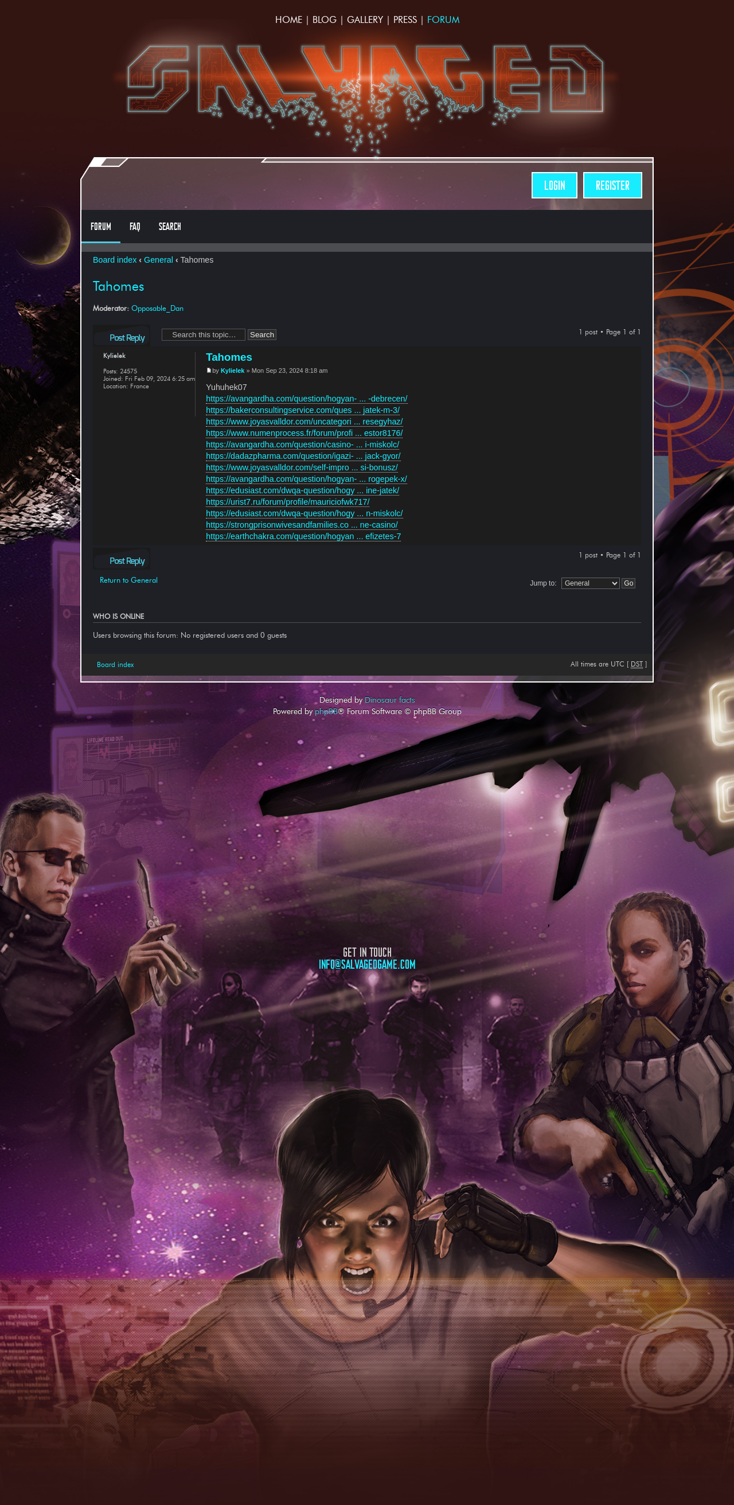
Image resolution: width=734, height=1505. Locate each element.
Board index (114, 259)
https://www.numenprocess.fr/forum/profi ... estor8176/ (304, 433)
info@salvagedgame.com (367, 964)
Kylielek (233, 370)
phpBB (326, 711)
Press (405, 19)
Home (288, 19)
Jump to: (543, 583)
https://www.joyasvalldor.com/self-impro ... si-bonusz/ (302, 467)
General (158, 259)
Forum (443, 19)
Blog (325, 19)
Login (554, 185)
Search (170, 226)
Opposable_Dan (157, 308)
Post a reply (121, 335)
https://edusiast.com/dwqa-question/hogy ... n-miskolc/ (304, 513)
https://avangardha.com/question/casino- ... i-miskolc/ (302, 444)
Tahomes (118, 286)
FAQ (135, 226)
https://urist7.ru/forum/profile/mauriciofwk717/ (287, 501)
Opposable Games (367, 1068)
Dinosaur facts (390, 700)
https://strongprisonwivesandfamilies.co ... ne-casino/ (302, 524)
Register (613, 185)
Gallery (365, 19)
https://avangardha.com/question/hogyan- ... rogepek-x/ (306, 479)
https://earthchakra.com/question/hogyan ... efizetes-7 (303, 536)
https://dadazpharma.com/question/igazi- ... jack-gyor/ (303, 456)
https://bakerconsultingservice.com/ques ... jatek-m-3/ (303, 410)
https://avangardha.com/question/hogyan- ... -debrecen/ (306, 398)
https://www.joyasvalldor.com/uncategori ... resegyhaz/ (304, 421)
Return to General (129, 579)
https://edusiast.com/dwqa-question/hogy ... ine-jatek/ (302, 490)
